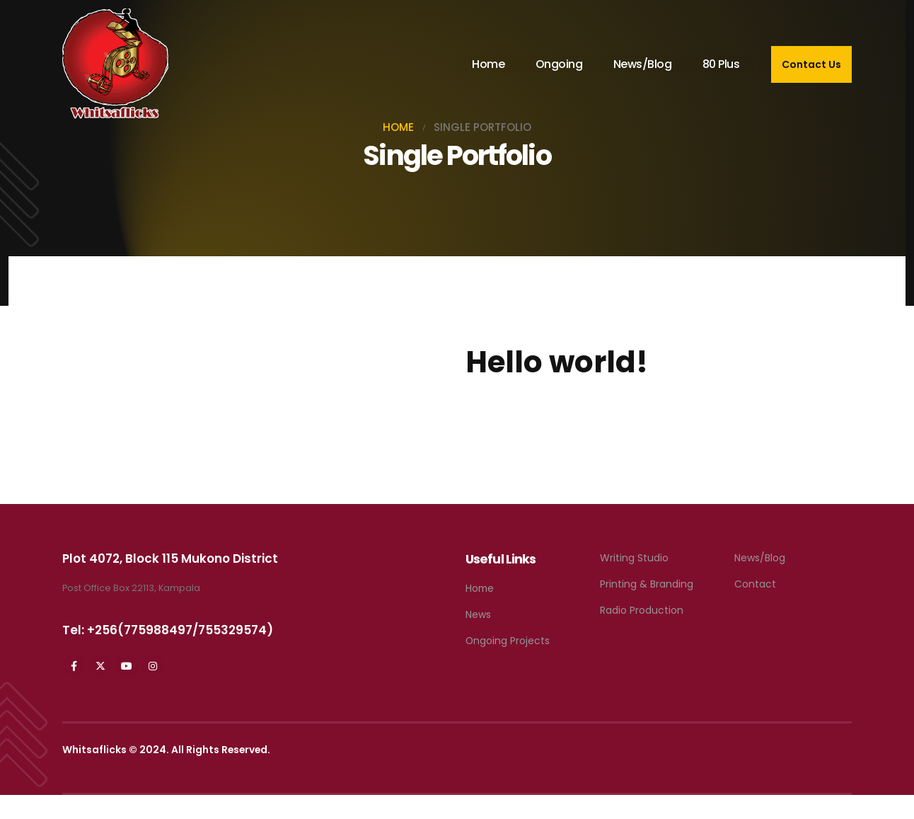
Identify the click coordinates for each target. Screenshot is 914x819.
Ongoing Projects (507, 641)
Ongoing (559, 64)
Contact (755, 584)
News (478, 614)
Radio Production (641, 610)
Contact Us (811, 64)
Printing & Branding (646, 584)
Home (488, 64)
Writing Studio (634, 558)
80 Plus (721, 64)
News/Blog (642, 64)
